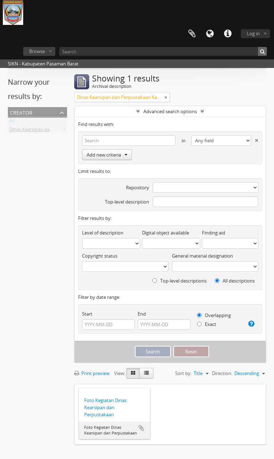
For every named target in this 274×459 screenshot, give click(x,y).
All (11, 122)
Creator (21, 112)
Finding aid (213, 233)
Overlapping (214, 315)
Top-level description (127, 202)
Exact (206, 324)
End (142, 314)
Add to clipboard (141, 428)
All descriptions (235, 281)
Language (210, 34)
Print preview (92, 373)
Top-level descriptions (179, 281)
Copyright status (99, 256)
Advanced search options (170, 111)
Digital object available (165, 233)
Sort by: (183, 373)
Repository (137, 187)
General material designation (202, 256)
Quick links (228, 34)
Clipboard (192, 34)
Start (87, 314)
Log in (253, 33)
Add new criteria (107, 155)
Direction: (222, 373)
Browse (37, 51)
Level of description (102, 233)
